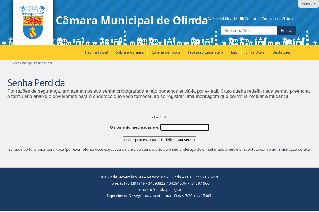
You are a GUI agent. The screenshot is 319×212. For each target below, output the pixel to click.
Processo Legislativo (205, 52)
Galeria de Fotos (166, 52)
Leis (234, 52)
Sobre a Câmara (130, 52)
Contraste (270, 18)
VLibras (288, 18)
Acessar (308, 3)
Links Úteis (254, 52)
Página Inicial (96, 52)
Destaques (281, 52)
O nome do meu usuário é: (135, 127)
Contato (252, 18)
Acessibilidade (224, 18)
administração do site (291, 149)
